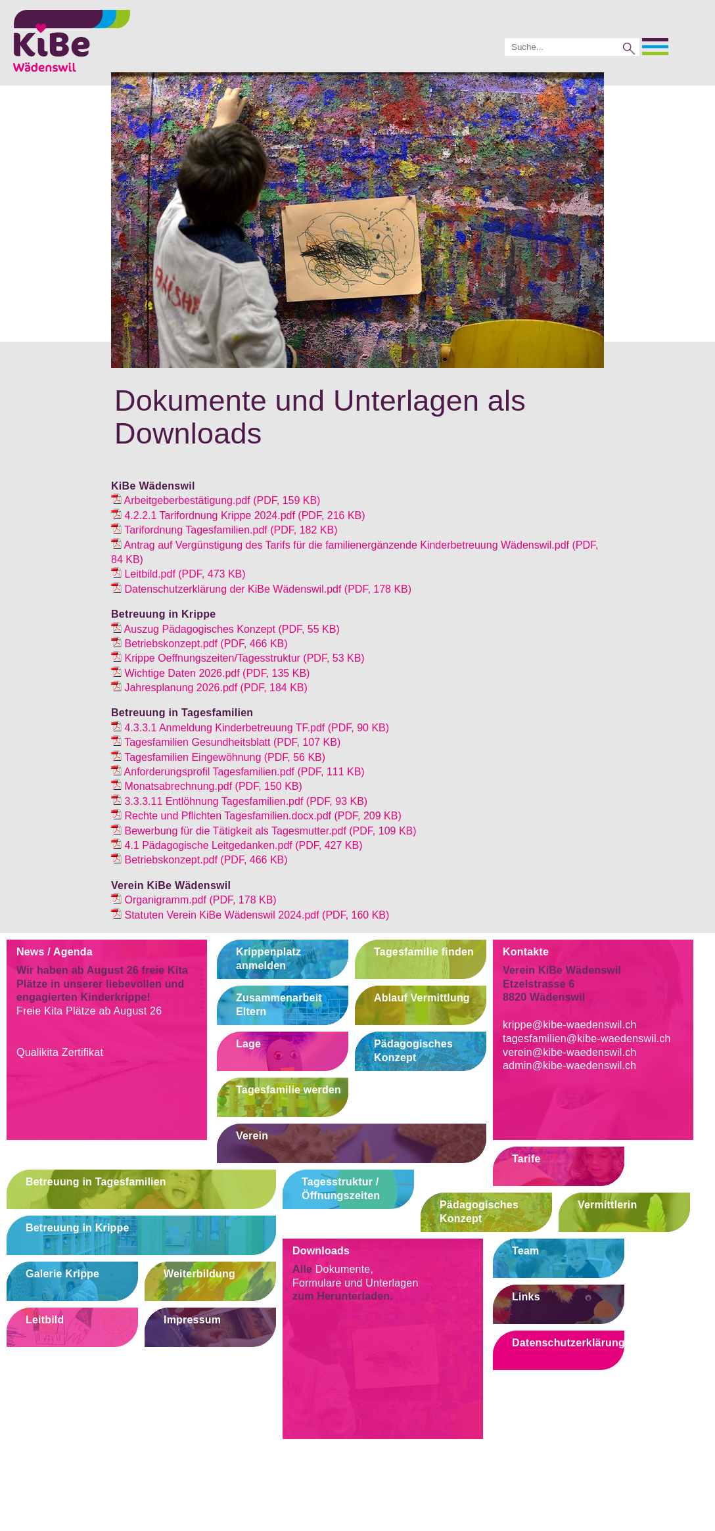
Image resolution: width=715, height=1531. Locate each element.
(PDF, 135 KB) (210, 673)
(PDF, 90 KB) (250, 727)
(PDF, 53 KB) (238, 658)
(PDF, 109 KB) (264, 830)
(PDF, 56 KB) (218, 757)
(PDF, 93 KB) (239, 801)
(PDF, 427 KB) (236, 845)
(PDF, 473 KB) (178, 574)
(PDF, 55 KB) (225, 629)
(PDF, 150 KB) (206, 786)
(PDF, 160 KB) (250, 915)
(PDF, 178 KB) (261, 589)
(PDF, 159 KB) (215, 500)
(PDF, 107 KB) (225, 742)
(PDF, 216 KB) (238, 515)
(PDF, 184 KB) (209, 687)
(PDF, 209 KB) (256, 815)
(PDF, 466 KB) (199, 643)
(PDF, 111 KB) (238, 771)
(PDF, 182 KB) (224, 530)
